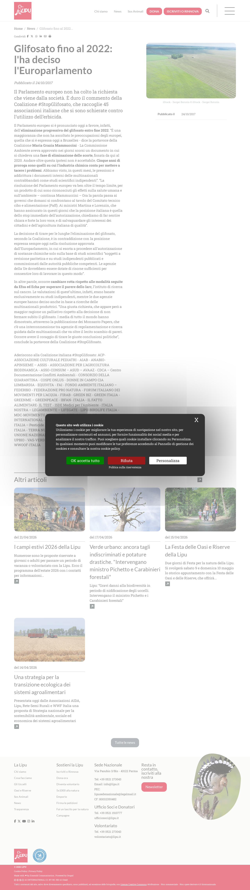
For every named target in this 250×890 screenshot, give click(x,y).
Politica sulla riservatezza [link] (125, 467)
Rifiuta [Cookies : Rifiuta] (127, 460)
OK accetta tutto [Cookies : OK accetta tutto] (85, 460)
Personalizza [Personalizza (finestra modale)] (167, 460)
